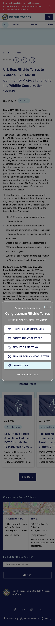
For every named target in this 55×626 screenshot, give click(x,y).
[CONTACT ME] (27, 365)
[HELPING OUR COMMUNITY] (27, 329)
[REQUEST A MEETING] (27, 347)
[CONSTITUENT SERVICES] (27, 338)
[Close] (47, 307)
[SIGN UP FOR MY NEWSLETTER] (27, 356)
